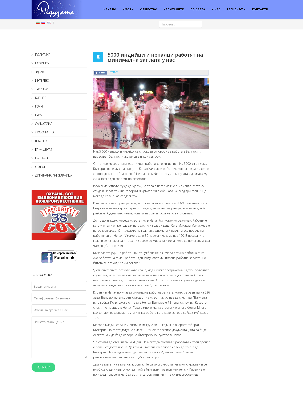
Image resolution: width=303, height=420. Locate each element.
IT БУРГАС (41, 141)
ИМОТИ (128, 9)
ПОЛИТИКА (42, 55)
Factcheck (41, 158)
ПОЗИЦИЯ (41, 63)
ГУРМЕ (39, 115)
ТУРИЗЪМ (41, 89)
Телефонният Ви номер (52, 298)
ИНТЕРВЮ (41, 80)
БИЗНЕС (40, 98)
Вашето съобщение (49, 322)
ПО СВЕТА (197, 9)
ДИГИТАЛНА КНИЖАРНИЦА (53, 175)
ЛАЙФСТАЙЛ (43, 124)
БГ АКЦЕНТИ (43, 150)
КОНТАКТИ (260, 9)
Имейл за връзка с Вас (51, 310)
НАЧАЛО (110, 9)
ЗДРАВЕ (40, 72)
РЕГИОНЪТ (235, 9)
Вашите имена (45, 286)
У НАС (216, 9)
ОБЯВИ (39, 167)
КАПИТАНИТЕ (174, 9)
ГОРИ (38, 106)
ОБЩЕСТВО (148, 9)
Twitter (113, 72)
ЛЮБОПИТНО (44, 132)
